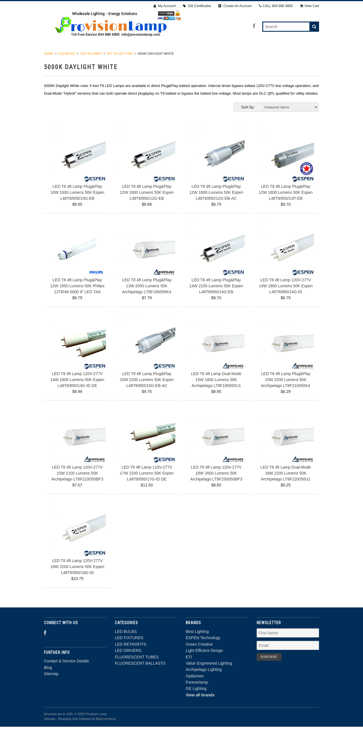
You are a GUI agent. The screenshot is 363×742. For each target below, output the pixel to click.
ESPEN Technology (203, 653)
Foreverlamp (197, 697)
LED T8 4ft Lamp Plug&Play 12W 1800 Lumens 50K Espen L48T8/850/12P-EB (286, 207)
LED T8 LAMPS (91, 68)
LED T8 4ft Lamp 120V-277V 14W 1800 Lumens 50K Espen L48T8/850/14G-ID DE (77, 394)
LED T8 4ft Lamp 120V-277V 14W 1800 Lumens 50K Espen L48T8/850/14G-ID (286, 301)
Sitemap (51, 688)
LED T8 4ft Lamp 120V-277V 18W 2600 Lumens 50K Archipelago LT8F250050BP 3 (216, 488)
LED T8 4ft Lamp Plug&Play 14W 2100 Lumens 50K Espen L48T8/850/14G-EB (216, 301)
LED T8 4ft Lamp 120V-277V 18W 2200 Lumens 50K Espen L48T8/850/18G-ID (77, 582)
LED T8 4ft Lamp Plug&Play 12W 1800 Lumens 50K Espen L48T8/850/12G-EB (147, 207)
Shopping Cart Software (74, 733)
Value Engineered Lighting (209, 678)
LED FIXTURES (102, 56)
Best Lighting (197, 646)
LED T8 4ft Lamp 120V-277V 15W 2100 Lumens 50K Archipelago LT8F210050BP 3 (77, 488)
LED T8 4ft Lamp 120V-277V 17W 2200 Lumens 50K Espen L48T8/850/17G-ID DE (147, 488)
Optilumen (195, 691)
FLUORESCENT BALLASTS (282, 56)
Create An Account (235, 6)
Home (48, 68)
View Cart (309, 6)
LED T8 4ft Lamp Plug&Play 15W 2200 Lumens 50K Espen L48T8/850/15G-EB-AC (147, 394)
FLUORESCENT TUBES (226, 56)
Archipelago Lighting (204, 685)
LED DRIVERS (181, 56)
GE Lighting (196, 703)
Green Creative (199, 659)
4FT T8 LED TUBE (120, 68)
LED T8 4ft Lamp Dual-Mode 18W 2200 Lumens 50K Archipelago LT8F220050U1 (285, 488)
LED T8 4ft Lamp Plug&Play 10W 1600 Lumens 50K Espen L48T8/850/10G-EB (77, 207)
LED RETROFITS (142, 56)
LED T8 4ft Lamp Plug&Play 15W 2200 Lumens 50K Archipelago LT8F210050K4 (285, 394)
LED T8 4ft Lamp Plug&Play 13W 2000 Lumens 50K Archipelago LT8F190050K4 (146, 301)
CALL (276, 6)
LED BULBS (67, 56)
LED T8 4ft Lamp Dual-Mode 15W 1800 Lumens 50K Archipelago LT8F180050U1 (216, 394)
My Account (164, 6)
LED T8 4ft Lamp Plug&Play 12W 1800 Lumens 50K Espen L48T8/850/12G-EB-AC (216, 207)
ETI (189, 672)
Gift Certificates (197, 6)
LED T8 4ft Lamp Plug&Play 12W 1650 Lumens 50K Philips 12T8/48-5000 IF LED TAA (77, 301)
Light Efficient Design (204, 666)
